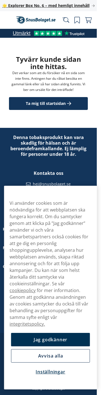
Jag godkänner (50, 340)
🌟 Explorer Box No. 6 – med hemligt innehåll (45, 5)
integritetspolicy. (27, 324)
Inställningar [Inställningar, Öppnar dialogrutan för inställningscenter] (50, 372)
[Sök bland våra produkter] (66, 20)
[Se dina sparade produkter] (77, 20)
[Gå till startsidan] (36, 20)
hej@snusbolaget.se (52, 184)
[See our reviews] (48, 33)
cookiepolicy (23, 290)
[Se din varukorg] (88, 20)
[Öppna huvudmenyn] (8, 20)
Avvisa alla (50, 356)
